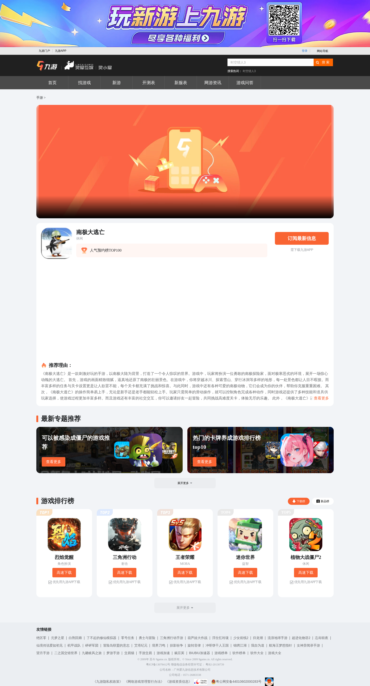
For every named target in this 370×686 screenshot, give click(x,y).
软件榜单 (239, 653)
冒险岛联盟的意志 (116, 645)
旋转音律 (194, 645)
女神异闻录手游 (308, 645)
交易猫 (129, 653)
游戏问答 (244, 82)
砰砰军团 (91, 645)
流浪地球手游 (277, 638)
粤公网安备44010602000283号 (236, 681)
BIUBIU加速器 (199, 653)
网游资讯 (212, 82)
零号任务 (127, 638)
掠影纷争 (176, 645)
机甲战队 (74, 645)
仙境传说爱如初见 (49, 645)
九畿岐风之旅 (92, 653)
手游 (39, 97)
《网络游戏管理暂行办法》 (144, 681)
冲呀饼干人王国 (217, 645)
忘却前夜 (321, 638)
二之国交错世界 (65, 653)
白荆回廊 (75, 638)
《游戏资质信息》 (178, 681)
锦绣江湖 (240, 645)
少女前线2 (240, 638)
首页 (52, 82)
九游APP (60, 50)
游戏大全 (274, 653)
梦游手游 (113, 653)
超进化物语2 (301, 638)
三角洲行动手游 (171, 638)
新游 (116, 82)
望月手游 (43, 653)
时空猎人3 (249, 71)
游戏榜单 (221, 653)
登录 (304, 50)
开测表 (148, 82)
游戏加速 (163, 653)
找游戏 (84, 82)
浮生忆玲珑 (220, 638)
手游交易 (145, 653)
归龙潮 (258, 638)
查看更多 (53, 462)
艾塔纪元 (140, 645)
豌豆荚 (179, 653)
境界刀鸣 (158, 645)
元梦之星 (57, 638)
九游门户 (44, 50)
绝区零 (41, 638)
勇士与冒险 (147, 638)
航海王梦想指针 (280, 645)
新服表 (180, 82)
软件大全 (257, 653)
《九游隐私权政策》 (108, 681)
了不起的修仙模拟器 (101, 638)
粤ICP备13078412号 (158, 664)
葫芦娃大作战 (197, 638)
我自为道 (257, 645)
